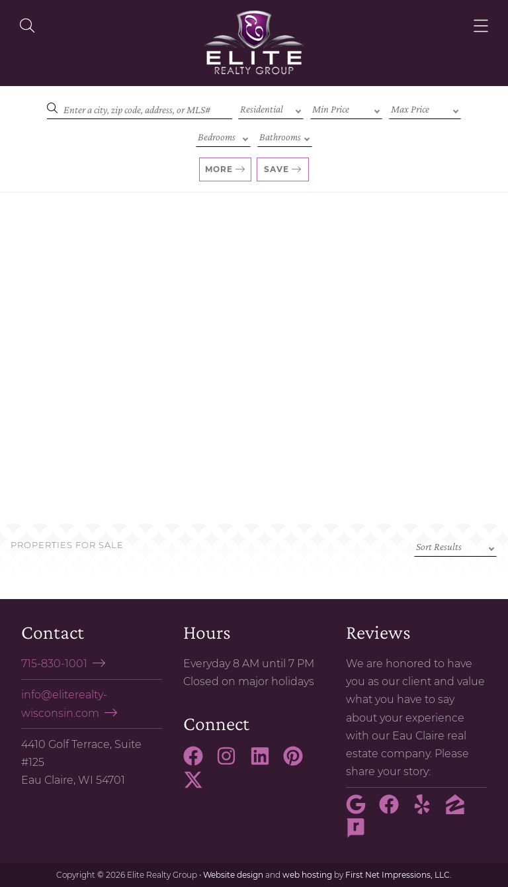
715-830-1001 (54, 663)
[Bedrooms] (223, 135)
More (219, 169)
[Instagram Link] (231, 762)
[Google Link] (361, 810)
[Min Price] (346, 108)
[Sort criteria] (455, 545)
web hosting (307, 875)
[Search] (139, 108)
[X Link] (198, 785)
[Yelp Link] (427, 810)
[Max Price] (425, 108)
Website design (233, 875)
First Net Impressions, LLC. (398, 875)
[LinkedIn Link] (265, 762)
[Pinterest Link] (298, 762)
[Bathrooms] (285, 135)
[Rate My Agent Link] (361, 834)
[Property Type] (270, 108)
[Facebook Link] (198, 762)
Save (276, 169)
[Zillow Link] (460, 810)
